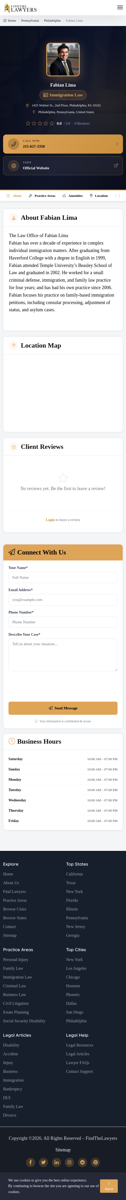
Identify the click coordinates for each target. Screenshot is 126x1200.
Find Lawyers (14, 904)
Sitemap (9, 948)
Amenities (72, 196)
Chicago (73, 989)
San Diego (74, 1024)
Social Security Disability (24, 1033)
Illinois (72, 921)
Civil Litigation (16, 1016)
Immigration (13, 1092)
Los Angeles (76, 981)
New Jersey (75, 939)
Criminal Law (14, 998)
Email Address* (20, 590)
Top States (77, 876)
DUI (6, 1110)
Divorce (9, 1128)
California (74, 886)
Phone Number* (21, 612)
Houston (73, 998)
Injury (8, 1075)
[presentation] (47, 687)
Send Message (63, 708)
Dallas (71, 1016)
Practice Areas (42, 196)
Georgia (72, 948)
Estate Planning (16, 1024)
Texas (71, 895)
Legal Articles (17, 1047)
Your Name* (18, 568)
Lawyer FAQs (77, 1075)
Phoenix (72, 1007)
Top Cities (76, 962)
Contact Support (79, 1084)
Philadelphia (52, 20)
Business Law (14, 1007)
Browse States (14, 930)
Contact (9, 939)
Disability (11, 1057)
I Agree (108, 1186)
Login (50, 520)
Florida (72, 913)
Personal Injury (15, 972)
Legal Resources (79, 1057)
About (14, 196)
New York (74, 904)
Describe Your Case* (24, 634)
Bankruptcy (12, 1101)
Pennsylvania (30, 20)
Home (9, 20)
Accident (10, 1066)
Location (99, 196)
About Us (11, 895)
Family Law (13, 981)
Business (10, 1084)
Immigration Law (17, 989)
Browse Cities (14, 921)
